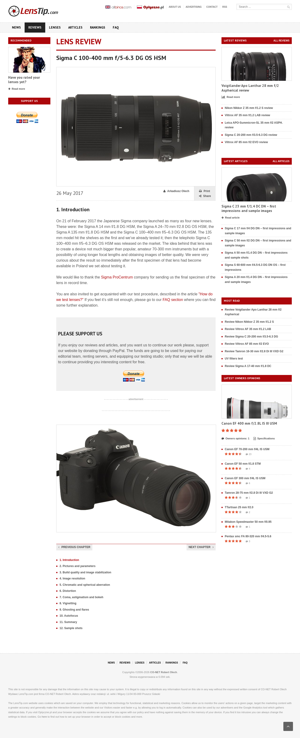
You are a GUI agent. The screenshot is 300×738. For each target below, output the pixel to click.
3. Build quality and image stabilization (85, 572)
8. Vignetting (68, 603)
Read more (16, 89)
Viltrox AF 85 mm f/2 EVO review (246, 142)
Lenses (55, 27)
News (16, 27)
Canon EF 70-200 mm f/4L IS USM (247, 449)
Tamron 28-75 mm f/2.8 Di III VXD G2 (249, 492)
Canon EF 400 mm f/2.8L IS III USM (249, 423)
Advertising (194, 7)
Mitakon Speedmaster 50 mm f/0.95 (248, 521)
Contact (212, 7)
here (44, 716)
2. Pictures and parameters (77, 566)
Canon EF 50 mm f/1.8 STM (243, 463)
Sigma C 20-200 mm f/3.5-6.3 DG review (251, 135)
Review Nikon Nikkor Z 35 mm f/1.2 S (249, 321)
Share (205, 196)
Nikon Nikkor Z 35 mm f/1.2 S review (249, 108)
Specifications (264, 438)
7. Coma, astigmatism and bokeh (81, 597)
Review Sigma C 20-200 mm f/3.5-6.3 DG (251, 336)
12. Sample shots (71, 628)
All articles (281, 161)
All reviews (281, 40)
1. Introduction (69, 560)
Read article (230, 217)
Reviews (34, 27)
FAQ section (173, 300)
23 (248, 454)
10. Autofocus (69, 615)
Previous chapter (74, 547)
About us (175, 7)
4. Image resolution (72, 578)
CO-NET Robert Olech (163, 672)
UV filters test (234, 358)
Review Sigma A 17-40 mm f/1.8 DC (248, 366)
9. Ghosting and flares (74, 609)
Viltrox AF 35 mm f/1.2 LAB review (247, 115)
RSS (224, 7)
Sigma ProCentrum (117, 277)
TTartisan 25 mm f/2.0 (239, 507)
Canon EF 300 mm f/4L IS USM (245, 478)
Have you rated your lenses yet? (24, 79)
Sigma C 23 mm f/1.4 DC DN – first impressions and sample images (248, 208)
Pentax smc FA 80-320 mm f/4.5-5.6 (248, 536)
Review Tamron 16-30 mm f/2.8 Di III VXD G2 (254, 351)
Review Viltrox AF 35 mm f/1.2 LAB (248, 329)
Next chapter (201, 547)
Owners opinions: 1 (235, 438)
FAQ (116, 27)
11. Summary (68, 622)
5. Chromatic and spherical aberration (85, 584)
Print (204, 191)
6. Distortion (68, 591)
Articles (75, 27)
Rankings (97, 27)
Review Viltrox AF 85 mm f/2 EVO (247, 343)
